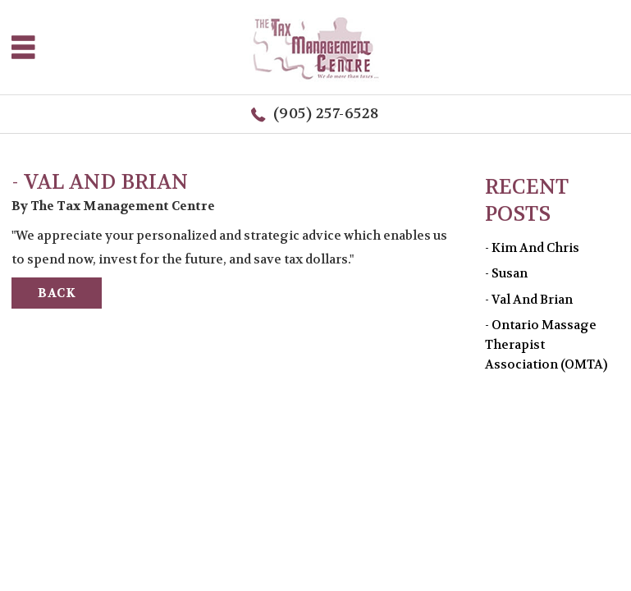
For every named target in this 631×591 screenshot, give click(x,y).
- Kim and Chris (532, 248)
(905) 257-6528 (326, 113)
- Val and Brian (529, 299)
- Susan (506, 273)
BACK (56, 293)
